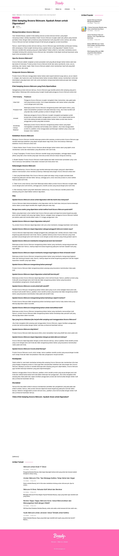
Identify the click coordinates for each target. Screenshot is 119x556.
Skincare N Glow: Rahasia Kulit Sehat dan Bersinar (42, 489)
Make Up (58, 9)
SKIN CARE (16, 17)
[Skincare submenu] (56, 541)
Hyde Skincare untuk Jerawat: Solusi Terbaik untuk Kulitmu (46, 513)
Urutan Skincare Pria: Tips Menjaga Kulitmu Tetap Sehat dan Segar (49, 478)
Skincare (49, 9)
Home (13, 14)
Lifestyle (67, 9)
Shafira (18, 26)
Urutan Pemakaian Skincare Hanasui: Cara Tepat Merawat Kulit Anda (96, 36)
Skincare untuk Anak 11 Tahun (34, 467)
